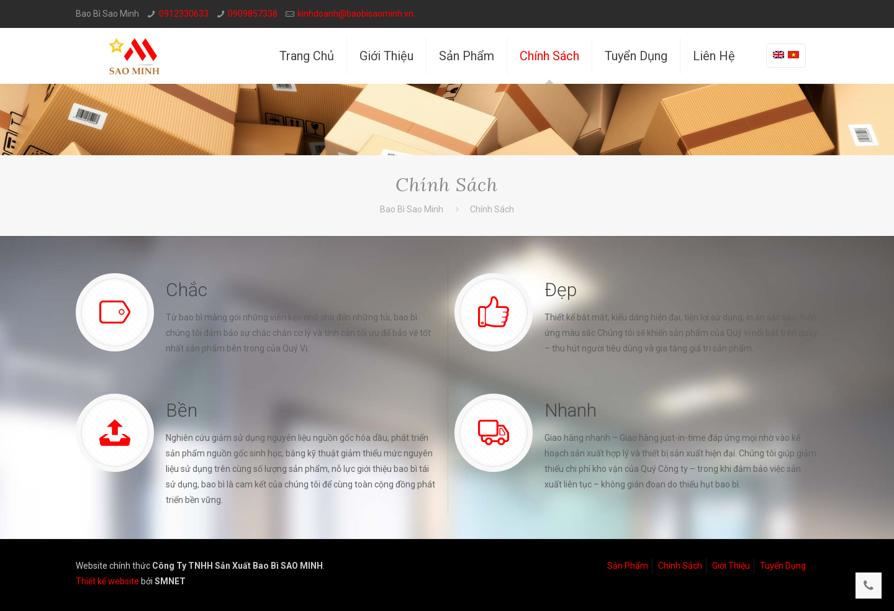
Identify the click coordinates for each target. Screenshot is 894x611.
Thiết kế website (107, 581)
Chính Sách (680, 566)
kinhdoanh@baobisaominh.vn (355, 14)
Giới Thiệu (731, 566)
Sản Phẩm (627, 566)
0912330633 (184, 14)
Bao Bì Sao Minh (411, 209)
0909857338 (253, 14)
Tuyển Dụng (783, 566)
